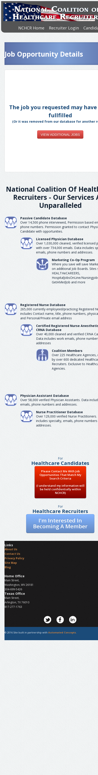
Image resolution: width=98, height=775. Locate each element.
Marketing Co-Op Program (73, 260)
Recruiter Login (64, 28)
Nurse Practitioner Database (59, 412)
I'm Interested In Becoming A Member (60, 523)
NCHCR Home (31, 28)
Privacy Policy (14, 558)
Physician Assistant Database (44, 395)
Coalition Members (67, 351)
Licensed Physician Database (59, 239)
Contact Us (12, 554)
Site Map (11, 563)
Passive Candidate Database (43, 218)
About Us (11, 549)
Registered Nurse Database (43, 305)
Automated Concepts (62, 632)
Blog (8, 567)
